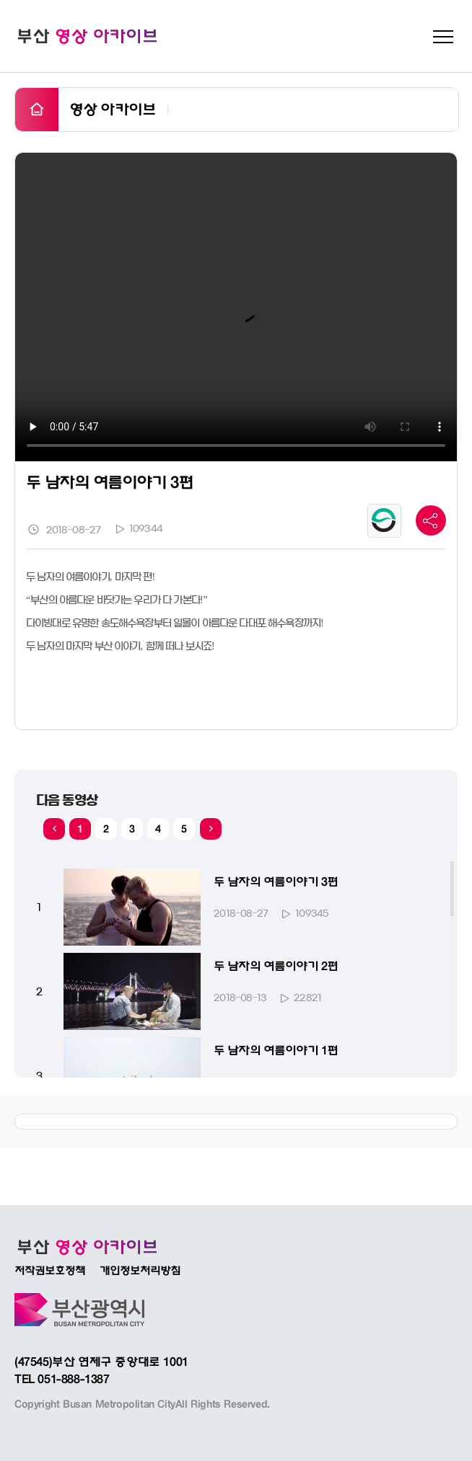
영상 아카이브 (112, 109)
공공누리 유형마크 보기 (384, 521)
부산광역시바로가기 (79, 1309)
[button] (211, 829)
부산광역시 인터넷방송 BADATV (86, 1247)
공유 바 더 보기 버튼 (431, 520)
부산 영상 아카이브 (86, 36)
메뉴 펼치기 (443, 36)
